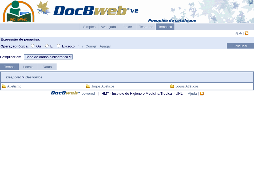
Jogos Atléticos (102, 86)
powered (88, 93)
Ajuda (238, 33)
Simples (89, 27)
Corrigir (91, 46)
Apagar (105, 46)
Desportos (33, 77)
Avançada (108, 27)
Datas (47, 67)
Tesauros (146, 27)
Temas (9, 67)
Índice (127, 27)
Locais (28, 67)
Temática (165, 27)
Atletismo (14, 86)
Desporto (13, 77)
